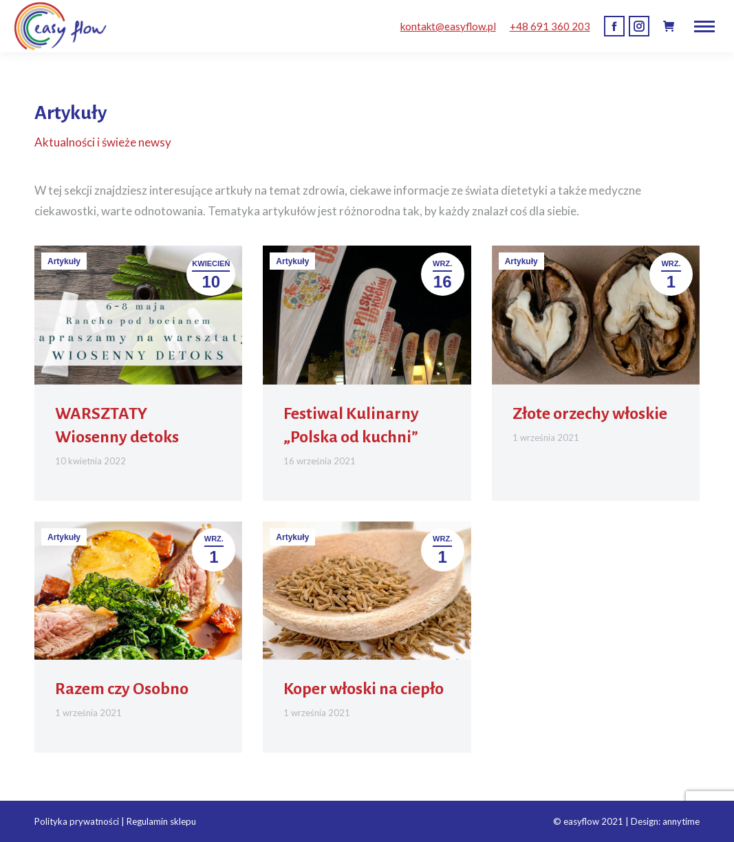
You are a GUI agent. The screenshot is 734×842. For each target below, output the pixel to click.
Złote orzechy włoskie (589, 413)
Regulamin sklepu (161, 821)
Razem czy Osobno (121, 689)
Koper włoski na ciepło (363, 689)
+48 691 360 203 (550, 26)
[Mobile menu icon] (704, 26)
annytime (681, 821)
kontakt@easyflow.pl (448, 26)
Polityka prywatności (76, 821)
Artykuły (63, 261)
